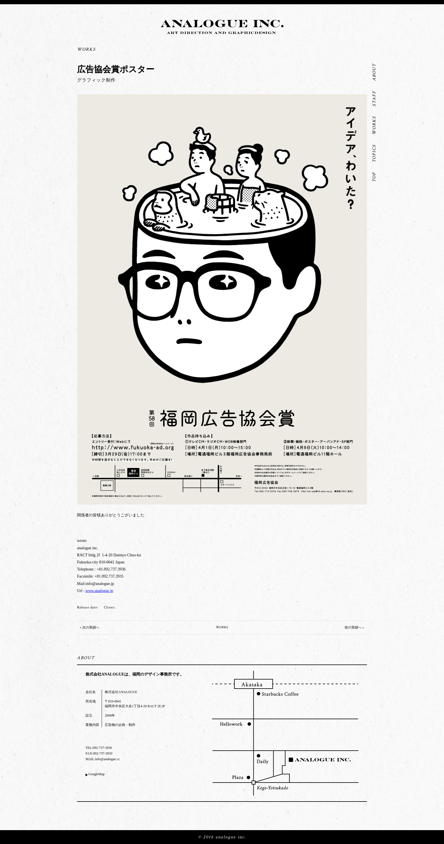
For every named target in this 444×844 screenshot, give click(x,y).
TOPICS (374, 153)
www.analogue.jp (99, 591)
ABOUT (374, 72)
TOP (374, 177)
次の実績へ (90, 627)
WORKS (374, 125)
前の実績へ (353, 627)
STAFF (374, 98)
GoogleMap (96, 774)
